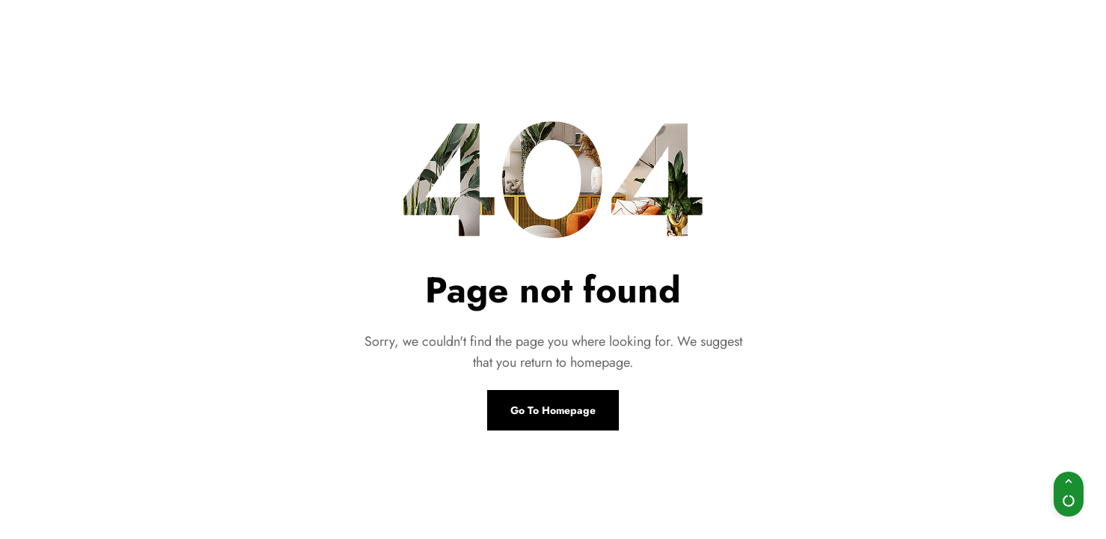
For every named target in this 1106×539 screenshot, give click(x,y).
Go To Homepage (553, 410)
